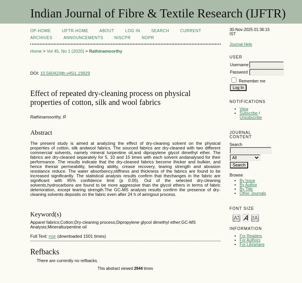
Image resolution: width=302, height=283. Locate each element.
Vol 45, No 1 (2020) (65, 51)
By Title (246, 189)
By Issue (247, 180)
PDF (52, 236)
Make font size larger (255, 217)
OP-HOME (40, 31)
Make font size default (246, 217)
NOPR (148, 38)
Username (239, 65)
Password (239, 72)
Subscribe (248, 113)
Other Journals (253, 193)
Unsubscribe (251, 117)
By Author (248, 185)
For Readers (251, 236)
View (244, 109)
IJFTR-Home (75, 31)
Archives (41, 38)
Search (160, 31)
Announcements (84, 38)
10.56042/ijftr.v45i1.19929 (65, 73)
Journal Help (241, 44)
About (106, 31)
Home (36, 51)
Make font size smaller (236, 217)
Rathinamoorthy (106, 51)
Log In (132, 31)
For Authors (250, 240)
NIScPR (122, 38)
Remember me (252, 81)
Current (190, 31)
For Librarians (252, 244)
